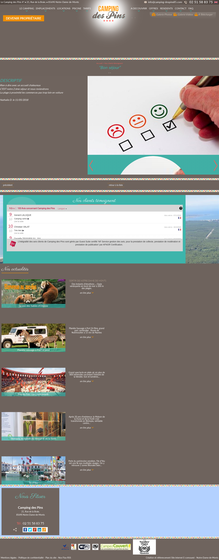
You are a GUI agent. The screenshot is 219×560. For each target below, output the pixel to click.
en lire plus (85, 292)
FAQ (190, 8)
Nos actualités (15, 270)
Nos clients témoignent (113, 63)
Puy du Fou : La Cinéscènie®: (33, 394)
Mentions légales (8, 557)
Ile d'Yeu (33, 482)
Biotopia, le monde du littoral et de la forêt (33, 438)
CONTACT (180, 8)
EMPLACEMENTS (45, 8)
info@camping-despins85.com (163, 2)
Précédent (7, 185)
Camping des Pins (30, 507)
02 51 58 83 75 (30, 523)
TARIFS (87, 8)
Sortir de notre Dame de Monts (87, 280)
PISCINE (76, 8)
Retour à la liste (116, 185)
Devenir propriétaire (23, 18)
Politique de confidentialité (30, 557)
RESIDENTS (166, 8)
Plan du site (50, 557)
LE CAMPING (26, 8)
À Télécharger (203, 14)
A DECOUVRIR (139, 8)
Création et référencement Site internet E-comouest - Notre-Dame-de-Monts (182, 557)
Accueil (99, 63)
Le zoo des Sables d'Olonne (33, 305)
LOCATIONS (63, 8)
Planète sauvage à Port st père (33, 349)
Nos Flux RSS (64, 557)
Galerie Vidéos (183, 14)
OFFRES (153, 8)
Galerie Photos (162, 14)
